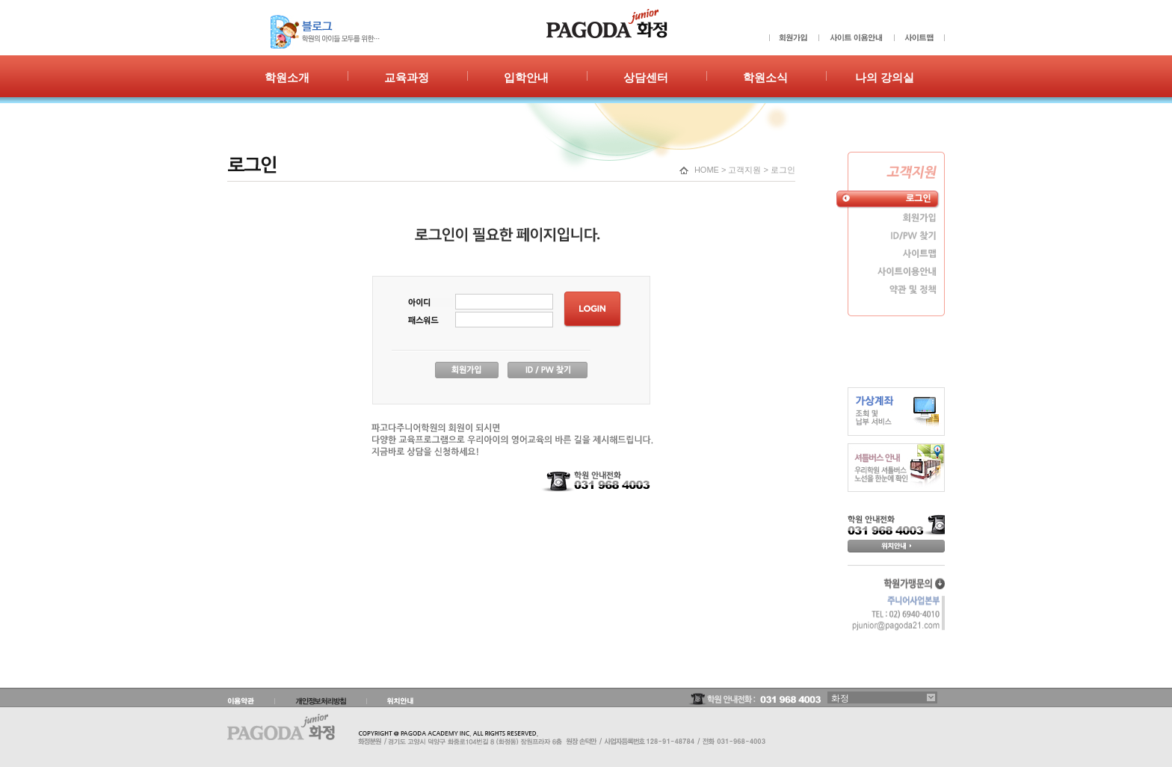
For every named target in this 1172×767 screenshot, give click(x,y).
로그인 (783, 169)
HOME (706, 169)
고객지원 (744, 169)
